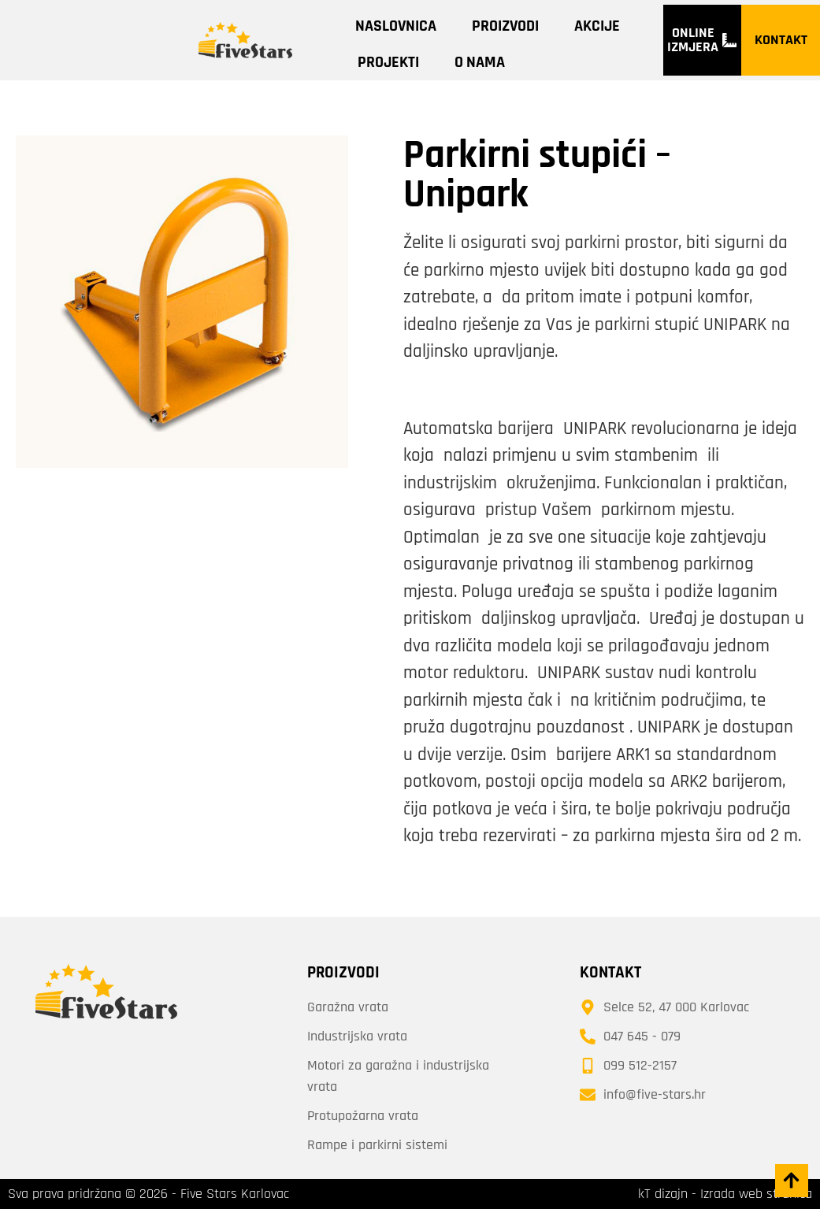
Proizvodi (505, 26)
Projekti (388, 62)
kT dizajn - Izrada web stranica (725, 1194)
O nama (480, 62)
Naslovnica (395, 26)
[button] (791, 1180)
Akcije (597, 26)
